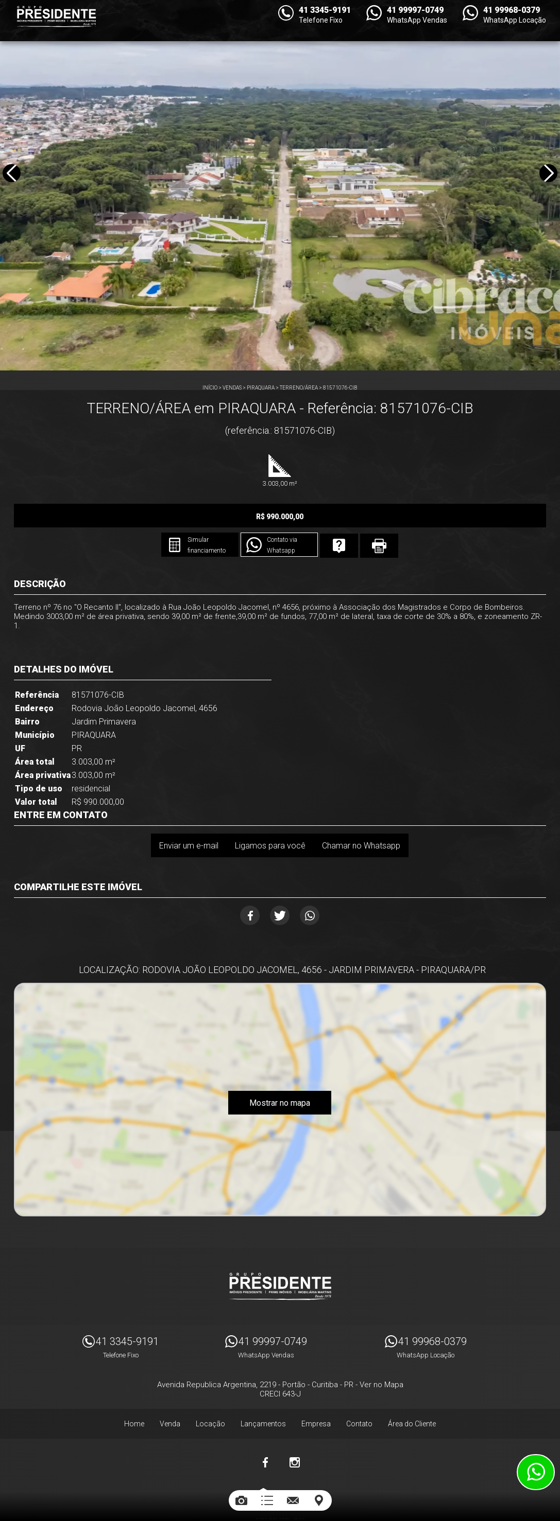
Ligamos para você (267, 816)
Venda (170, 1393)
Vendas (232, 388)
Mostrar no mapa (279, 1078)
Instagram (294, 1432)
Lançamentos (263, 1393)
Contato (359, 1393)
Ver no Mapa (381, 1354)
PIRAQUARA (261, 388)
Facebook (239, 886)
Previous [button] (13, 187)
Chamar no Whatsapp (364, 816)
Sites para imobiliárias (280, 1489)
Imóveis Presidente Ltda (280, 1256)
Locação (210, 1393)
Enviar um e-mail (181, 816)
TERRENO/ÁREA (299, 388)
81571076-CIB (340, 388)
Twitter (280, 886)
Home (134, 1393)
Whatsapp (321, 886)
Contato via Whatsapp (384, 516)
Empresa (316, 1393)
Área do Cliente (412, 1393)
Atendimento (536, 1472)
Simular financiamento (288, 516)
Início (209, 388)
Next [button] (546, 187)
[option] (280, 185)
